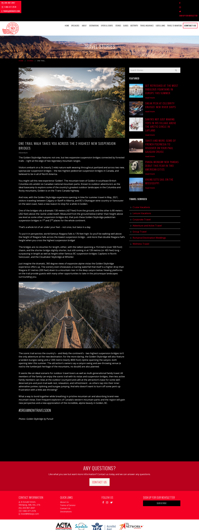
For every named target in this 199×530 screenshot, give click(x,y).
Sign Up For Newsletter (188, 3)
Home (67, 12)
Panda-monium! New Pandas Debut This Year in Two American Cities (162, 153)
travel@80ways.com (45, 2)
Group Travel (139, 219)
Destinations (94, 12)
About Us (64, 489)
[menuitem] (67, 13)
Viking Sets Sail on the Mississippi (159, 169)
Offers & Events (107, 12)
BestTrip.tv (134, 12)
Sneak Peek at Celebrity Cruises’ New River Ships (160, 92)
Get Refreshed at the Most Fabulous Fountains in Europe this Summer (161, 76)
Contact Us (190, 12)
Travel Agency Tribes (115, 524)
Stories (118, 12)
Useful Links (160, 12)
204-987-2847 (8, 2)
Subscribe (162, 490)
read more (150, 85)
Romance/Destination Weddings (149, 225)
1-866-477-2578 (25, 2)
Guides (125, 12)
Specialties (75, 12)
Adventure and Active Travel (147, 212)
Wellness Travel (141, 231)
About (84, 12)
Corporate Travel (142, 206)
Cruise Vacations (141, 194)
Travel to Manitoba (174, 12)
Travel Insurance (147, 12)
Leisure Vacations (142, 200)
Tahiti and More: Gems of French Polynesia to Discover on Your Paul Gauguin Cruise (160, 133)
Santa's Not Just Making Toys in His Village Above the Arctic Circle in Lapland (160, 112)
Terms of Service (67, 492)
